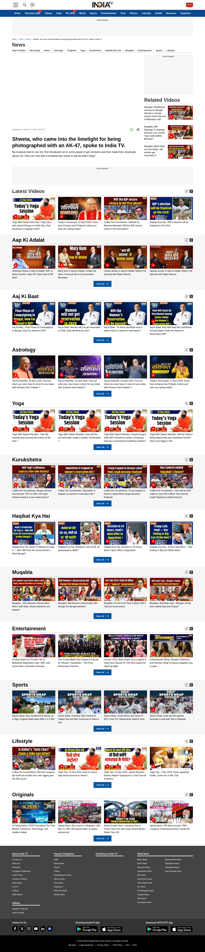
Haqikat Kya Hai (31, 516)
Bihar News (142, 859)
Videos (48, 13)
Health (158, 13)
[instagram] (29, 928)
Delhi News (142, 863)
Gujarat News (143, 894)
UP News (141, 887)
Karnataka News (144, 902)
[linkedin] (43, 928)
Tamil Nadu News (144, 883)
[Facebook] (15, 928)
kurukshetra (95, 50)
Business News (60, 891)
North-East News (144, 879)
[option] (34, 214)
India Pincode (18, 913)
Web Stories (17, 894)
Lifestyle (146, 13)
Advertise (16, 867)
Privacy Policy (103, 945)
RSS (135, 945)
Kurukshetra (27, 459)
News (14, 39)
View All (102, 283)
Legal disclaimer (86, 945)
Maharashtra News (173, 859)
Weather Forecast (20, 909)
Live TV (15, 887)
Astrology (58, 50)
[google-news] (50, 928)
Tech (123, 13)
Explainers (58, 887)
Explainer (186, 13)
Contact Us (17, 859)
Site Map (72, 945)
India (58, 13)
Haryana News (143, 867)
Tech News (58, 883)
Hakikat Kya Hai (113, 50)
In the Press (17, 875)
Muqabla (129, 50)
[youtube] (36, 928)
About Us (16, 863)
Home (17, 13)
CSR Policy (117, 945)
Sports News (59, 879)
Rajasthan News (172, 863)
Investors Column (19, 879)
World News (59, 863)
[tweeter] (22, 928)
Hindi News (17, 883)
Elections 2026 (32, 13)
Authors (15, 891)
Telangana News (172, 867)
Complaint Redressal (21, 871)
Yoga (82, 50)
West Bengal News (173, 871)
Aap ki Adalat (18, 50)
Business (171, 13)
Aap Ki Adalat (28, 240)
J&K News (141, 898)
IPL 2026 (70, 13)
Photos (133, 13)
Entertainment (108, 13)
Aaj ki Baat (34, 50)
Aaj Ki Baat (25, 296)
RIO (127, 945)
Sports (93, 13)
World (82, 13)
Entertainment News (62, 875)
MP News (141, 875)
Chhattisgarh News (145, 891)
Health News (59, 894)
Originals (71, 50)
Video (21, 39)
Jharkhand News (144, 871)
